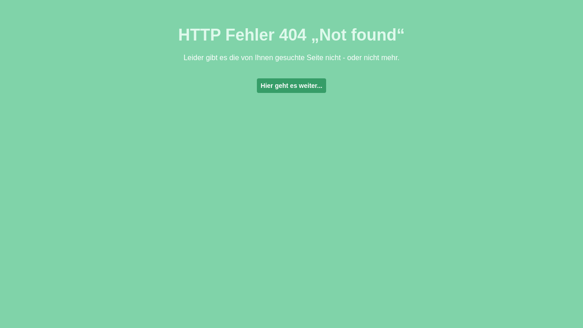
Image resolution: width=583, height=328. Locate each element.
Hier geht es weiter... (291, 85)
